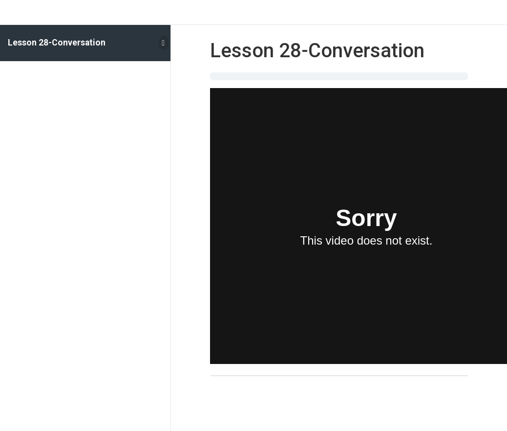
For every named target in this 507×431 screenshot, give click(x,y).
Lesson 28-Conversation (57, 42)
